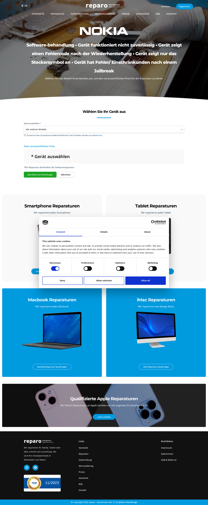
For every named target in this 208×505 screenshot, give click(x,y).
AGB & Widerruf (168, 460)
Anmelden (165, 6)
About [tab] (147, 232)
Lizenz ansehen (104, 417)
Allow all (145, 280)
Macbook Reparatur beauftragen (52, 367)
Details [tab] (104, 232)
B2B (158, 14)
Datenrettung (79, 14)
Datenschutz (167, 453)
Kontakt (171, 14)
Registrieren (184, 6)
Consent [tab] (60, 232)
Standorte (142, 14)
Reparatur (57, 14)
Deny (62, 280)
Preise (126, 14)
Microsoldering (105, 14)
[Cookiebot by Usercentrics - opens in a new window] (153, 222)
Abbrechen (65, 174)
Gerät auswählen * (32, 123)
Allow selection (104, 280)
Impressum (166, 447)
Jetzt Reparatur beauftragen (40, 174)
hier (100, 135)
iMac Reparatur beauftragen (156, 367)
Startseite (38, 14)
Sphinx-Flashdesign (127, 502)
